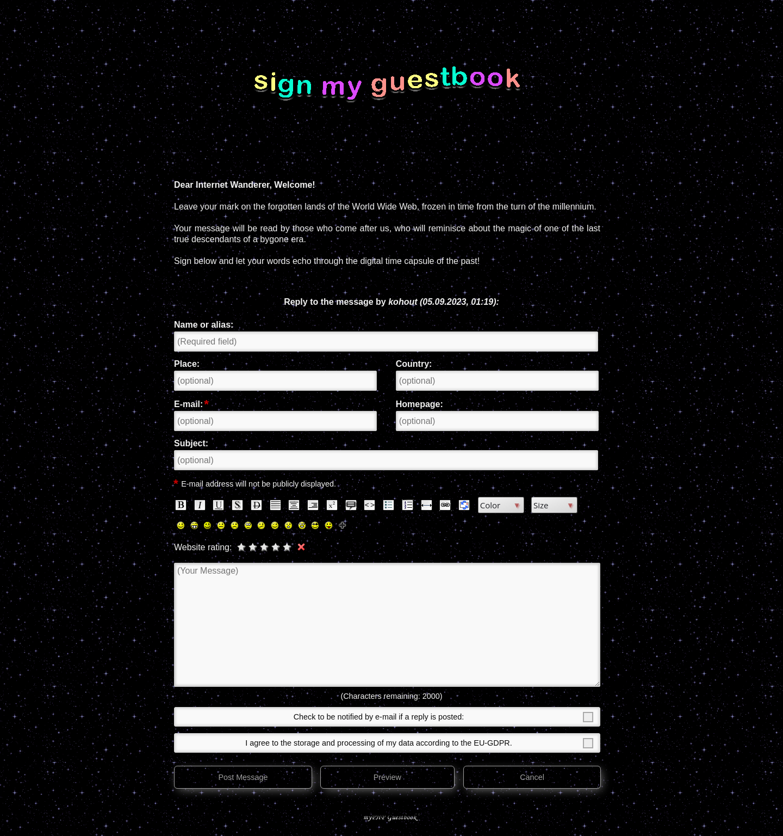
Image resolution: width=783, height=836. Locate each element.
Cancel (532, 777)
